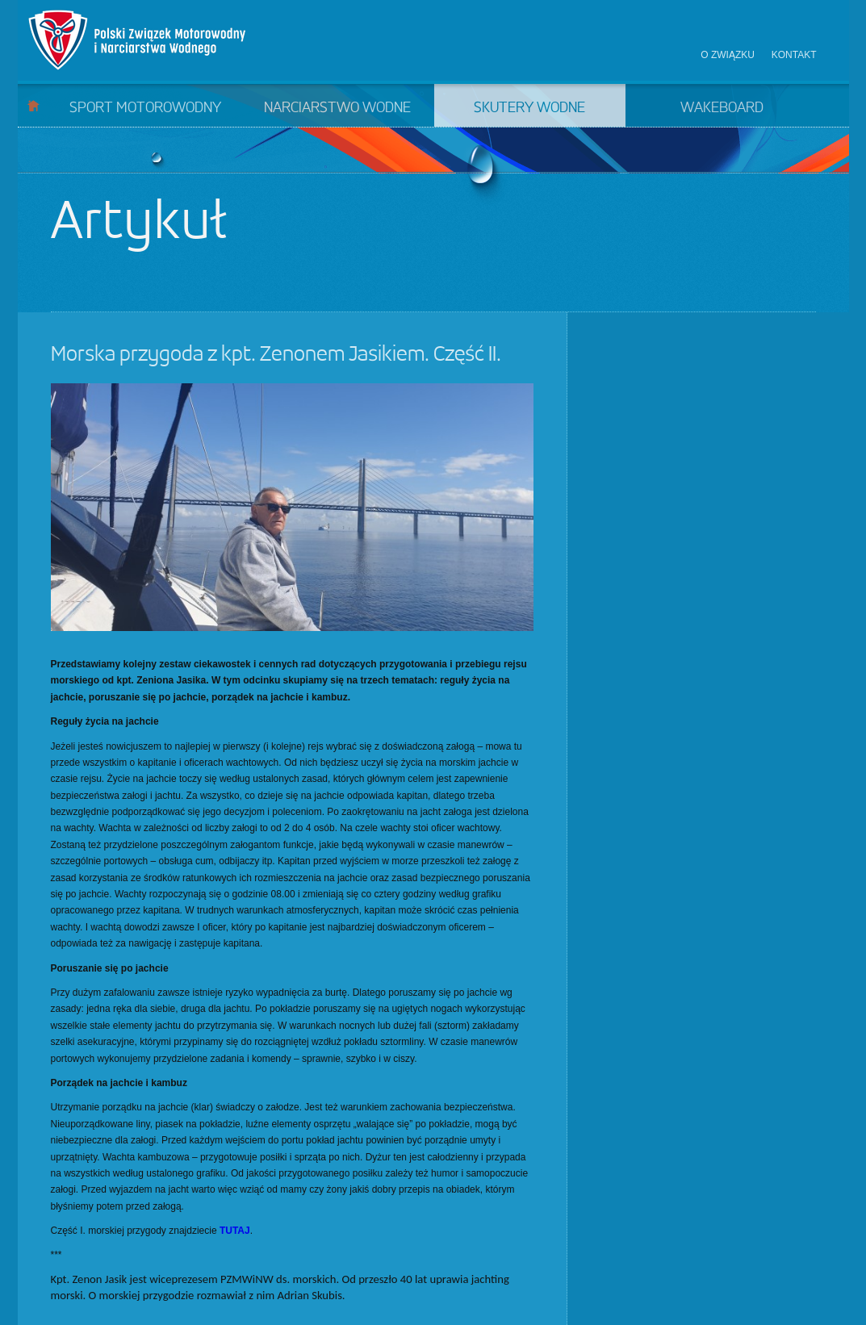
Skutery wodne (529, 108)
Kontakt (794, 55)
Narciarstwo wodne (337, 108)
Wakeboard (722, 108)
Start (33, 105)
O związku (728, 55)
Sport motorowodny (145, 108)
